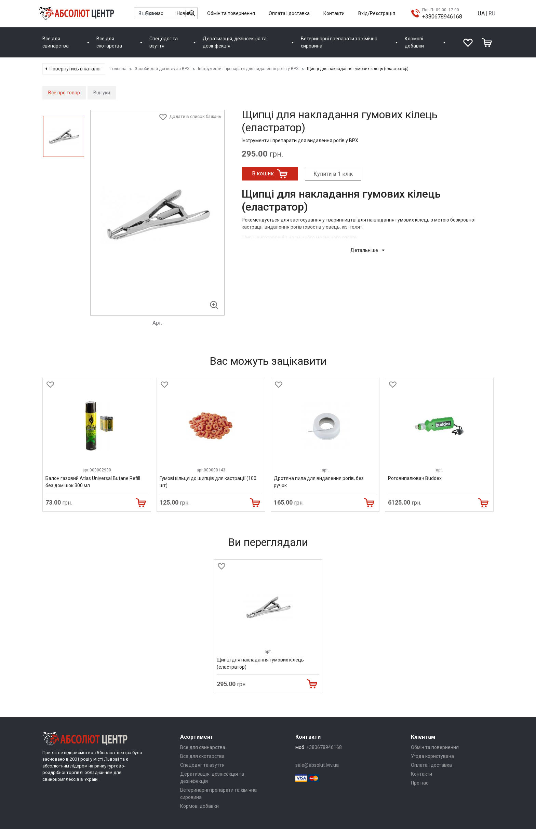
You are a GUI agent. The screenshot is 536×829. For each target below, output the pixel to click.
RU (491, 13)
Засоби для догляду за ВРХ (162, 68)
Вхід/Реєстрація (376, 13)
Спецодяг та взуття (202, 765)
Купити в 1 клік (333, 174)
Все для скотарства (202, 756)
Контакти (334, 13)
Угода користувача (432, 756)
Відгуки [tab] (101, 92)
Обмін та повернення (231, 13)
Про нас (154, 13)
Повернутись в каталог (76, 68)
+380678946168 (442, 16)
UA (481, 13)
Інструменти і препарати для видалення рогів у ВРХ (248, 68)
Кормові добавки (199, 806)
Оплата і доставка (289, 13)
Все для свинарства (202, 747)
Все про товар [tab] (64, 92)
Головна (118, 68)
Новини (185, 13)
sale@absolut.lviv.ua (317, 765)
